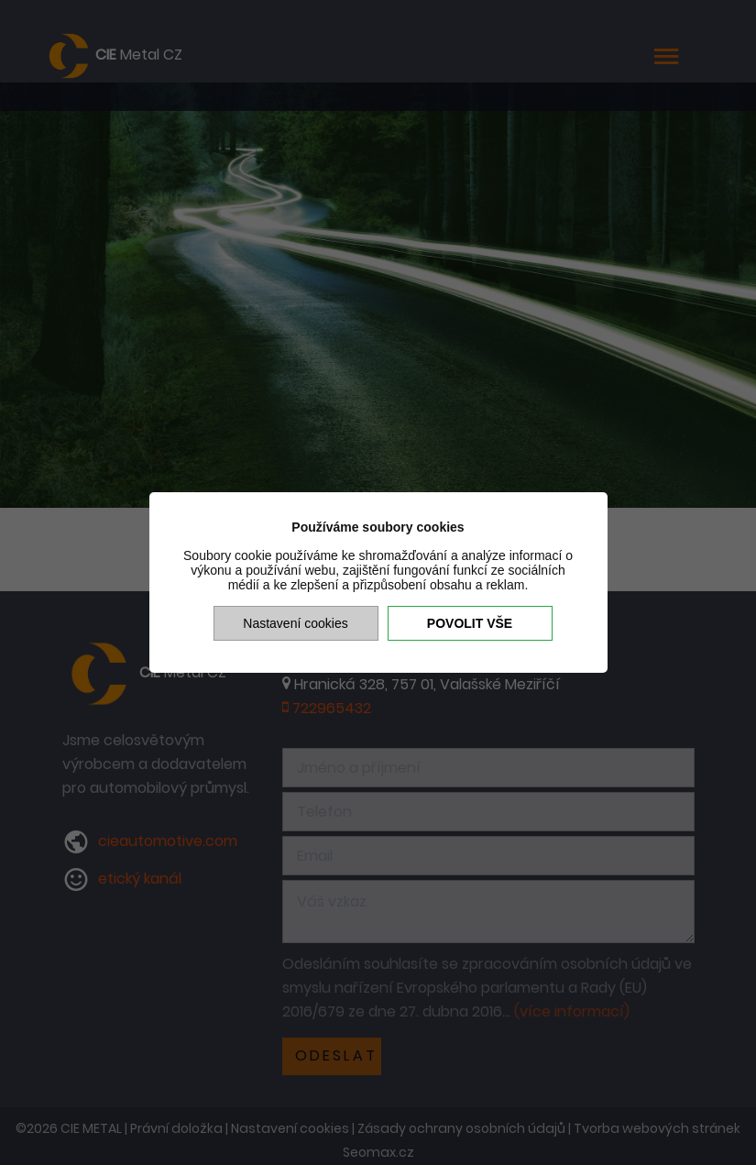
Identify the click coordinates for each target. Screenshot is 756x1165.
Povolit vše (469, 623)
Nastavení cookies (295, 623)
